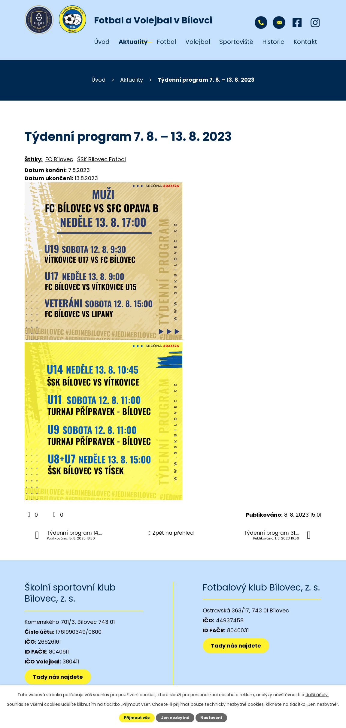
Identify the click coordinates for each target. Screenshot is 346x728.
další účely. (317, 695)
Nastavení (211, 717)
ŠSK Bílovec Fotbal (101, 159)
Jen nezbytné (175, 717)
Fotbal (166, 42)
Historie (273, 42)
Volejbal (197, 42)
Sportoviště (236, 42)
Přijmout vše (137, 717)
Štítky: (34, 159)
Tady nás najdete (58, 677)
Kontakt (305, 42)
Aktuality (133, 42)
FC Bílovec (59, 159)
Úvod (102, 42)
